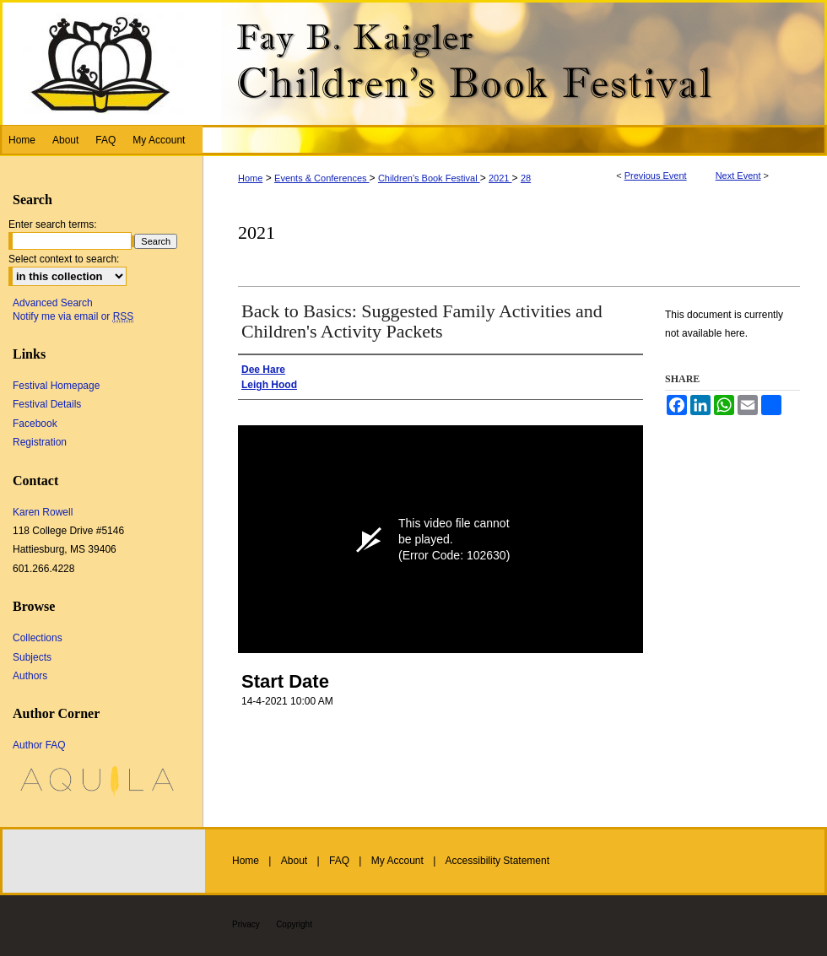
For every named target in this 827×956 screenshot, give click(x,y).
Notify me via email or (73, 316)
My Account (397, 861)
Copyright (294, 924)
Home (250, 178)
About (294, 861)
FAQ (339, 861)
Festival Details (47, 404)
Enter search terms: (52, 224)
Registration (40, 442)
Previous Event (655, 175)
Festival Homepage (56, 386)
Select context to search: (63, 259)
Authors (30, 676)
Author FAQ (39, 745)
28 (526, 178)
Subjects (32, 657)
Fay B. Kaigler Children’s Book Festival (413, 62)
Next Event (738, 175)
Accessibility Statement (497, 861)
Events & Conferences (322, 178)
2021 (500, 178)
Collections (37, 638)
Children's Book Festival (429, 178)
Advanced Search (53, 303)
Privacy (246, 924)
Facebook (35, 423)
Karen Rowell (43, 512)
